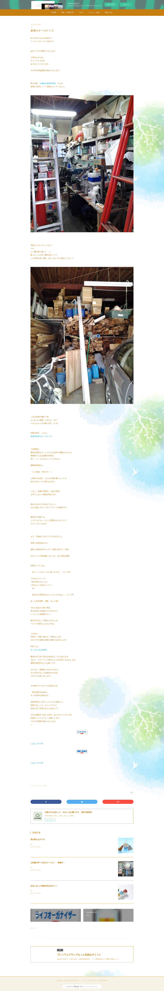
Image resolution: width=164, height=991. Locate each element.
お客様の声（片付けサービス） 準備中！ (48, 863)
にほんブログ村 (37, 744)
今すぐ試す (111, 4)
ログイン (126, 5)
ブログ (81, 12)
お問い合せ (108, 12)
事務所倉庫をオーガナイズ (41, 436)
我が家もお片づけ (38, 839)
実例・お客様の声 (67, 12)
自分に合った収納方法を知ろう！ (44, 886)
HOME (54, 12)
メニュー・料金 (94, 12)
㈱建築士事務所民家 (48, 83)
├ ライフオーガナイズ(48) (39, 785)
